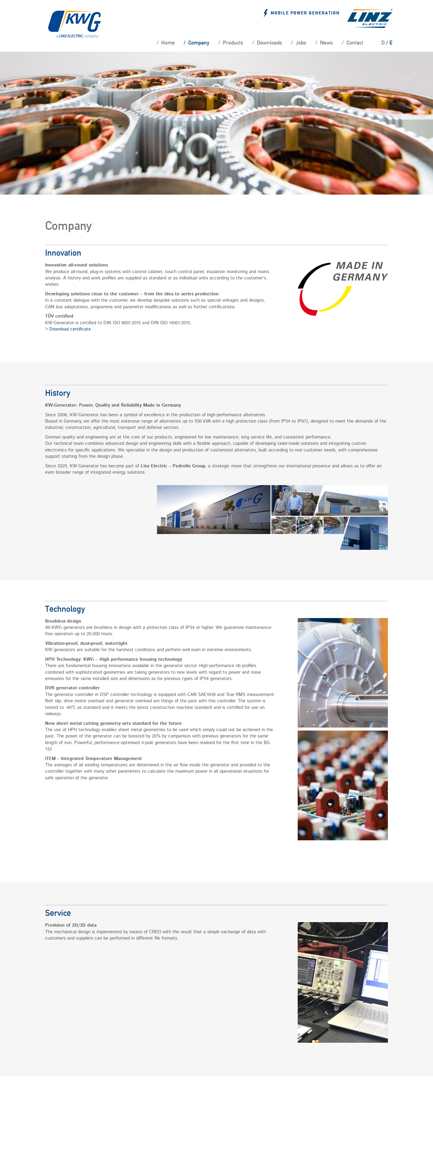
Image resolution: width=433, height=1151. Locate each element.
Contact (354, 43)
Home (167, 43)
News (326, 43)
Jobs (300, 43)
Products (232, 43)
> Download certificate (68, 329)
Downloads (269, 43)
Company (198, 43)
